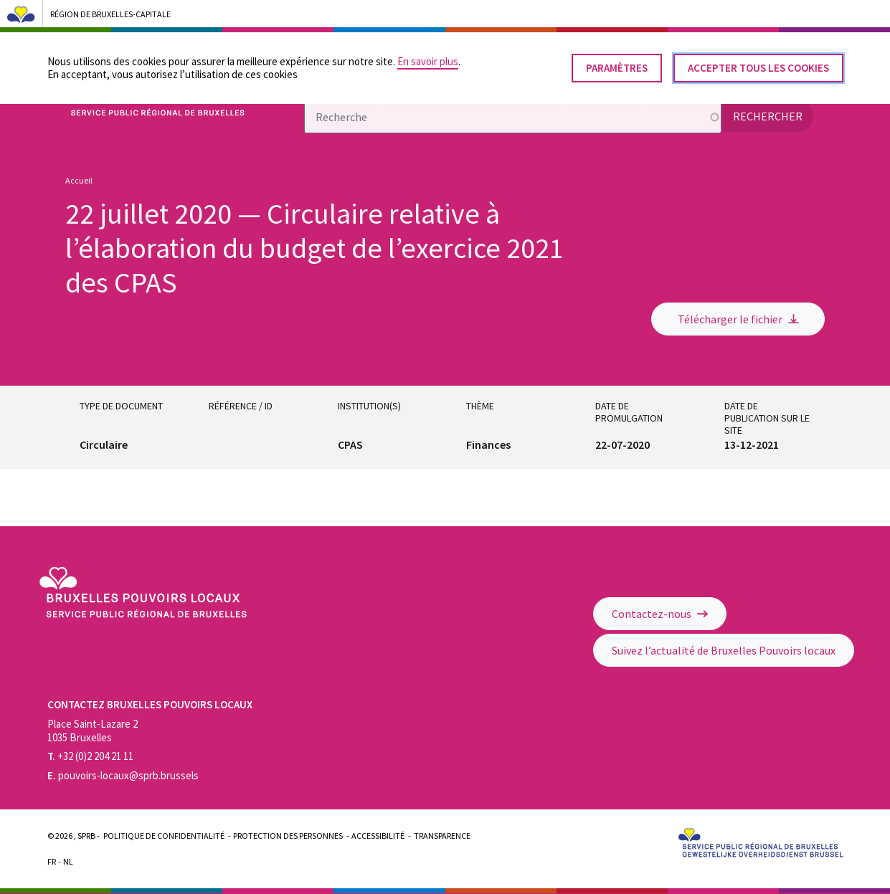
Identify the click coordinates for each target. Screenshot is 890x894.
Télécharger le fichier (738, 319)
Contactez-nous (660, 614)
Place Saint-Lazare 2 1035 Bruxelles (92, 730)
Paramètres (617, 62)
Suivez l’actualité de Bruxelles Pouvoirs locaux (723, 650)
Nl (68, 861)
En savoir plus (427, 55)
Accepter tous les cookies (758, 62)
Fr (51, 861)
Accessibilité (377, 835)
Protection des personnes (288, 835)
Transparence (442, 835)
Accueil (79, 180)
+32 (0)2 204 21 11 (90, 756)
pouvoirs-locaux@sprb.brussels (123, 775)
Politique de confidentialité (163, 835)
